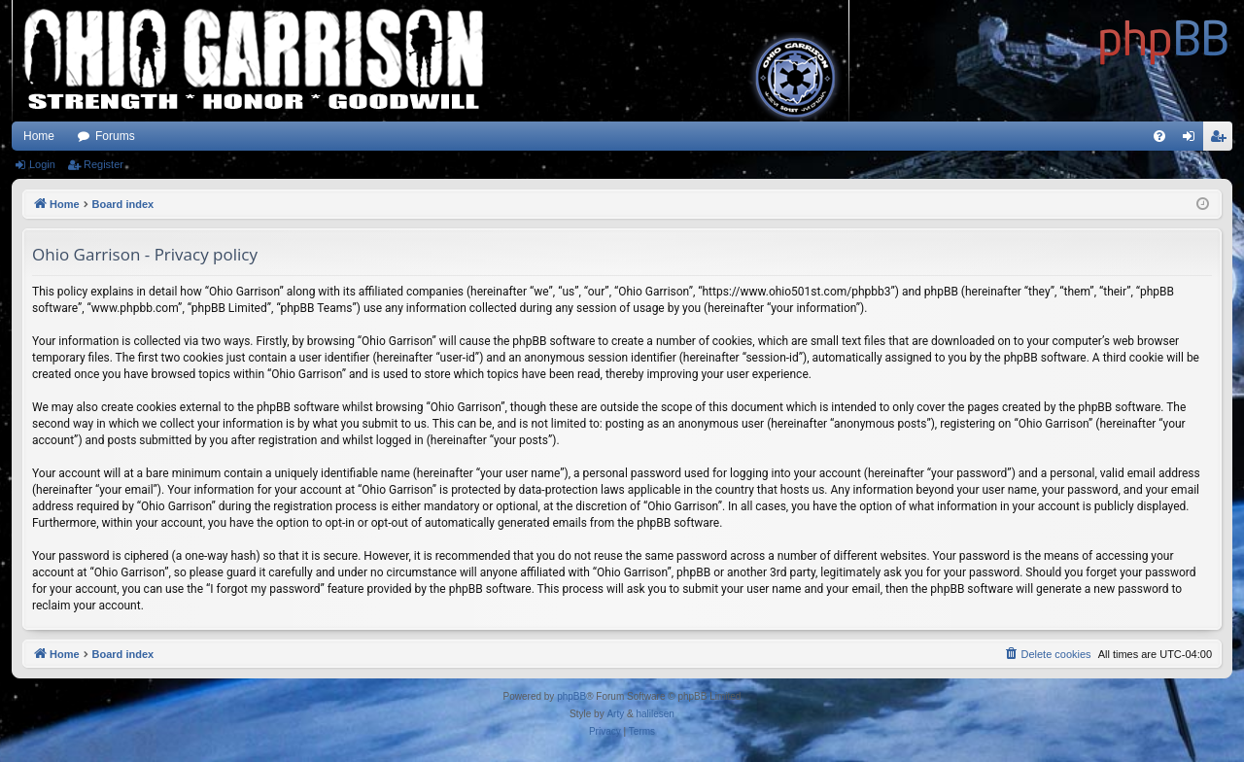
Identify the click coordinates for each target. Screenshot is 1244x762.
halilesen (655, 714)
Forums (115, 136)
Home (38, 136)
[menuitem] (1159, 136)
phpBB (571, 696)
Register (103, 164)
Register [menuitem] (1222, 140)
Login (42, 164)
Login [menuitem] (1193, 140)
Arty (615, 714)
